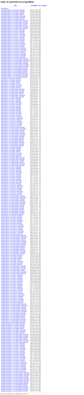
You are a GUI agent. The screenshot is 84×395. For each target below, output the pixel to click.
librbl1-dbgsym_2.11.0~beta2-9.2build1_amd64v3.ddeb (13, 128)
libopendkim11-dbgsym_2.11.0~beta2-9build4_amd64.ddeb (14, 69)
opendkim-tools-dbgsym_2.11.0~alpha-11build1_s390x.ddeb (14, 342)
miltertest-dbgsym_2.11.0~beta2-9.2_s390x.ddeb (12, 233)
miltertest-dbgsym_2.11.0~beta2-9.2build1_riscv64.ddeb (13, 243)
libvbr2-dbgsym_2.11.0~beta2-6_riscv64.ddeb (11, 182)
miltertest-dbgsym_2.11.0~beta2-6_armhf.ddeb (11, 218)
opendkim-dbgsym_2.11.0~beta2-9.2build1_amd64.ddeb (13, 304)
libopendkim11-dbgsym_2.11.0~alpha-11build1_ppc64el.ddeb (15, 26)
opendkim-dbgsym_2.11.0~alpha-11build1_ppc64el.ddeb (13, 272)
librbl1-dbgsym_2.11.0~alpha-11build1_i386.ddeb (12, 93)
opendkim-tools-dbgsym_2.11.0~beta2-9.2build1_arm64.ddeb (14, 375)
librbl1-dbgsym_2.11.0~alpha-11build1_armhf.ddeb (12, 92)
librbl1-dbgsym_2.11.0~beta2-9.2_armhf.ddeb (11, 121)
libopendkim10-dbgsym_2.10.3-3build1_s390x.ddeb (12, 19)
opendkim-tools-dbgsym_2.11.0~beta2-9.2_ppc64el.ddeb (13, 368)
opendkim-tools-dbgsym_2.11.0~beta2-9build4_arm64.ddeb (14, 384)
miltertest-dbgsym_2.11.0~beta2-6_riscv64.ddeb (12, 221)
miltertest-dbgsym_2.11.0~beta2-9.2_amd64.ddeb (12, 224)
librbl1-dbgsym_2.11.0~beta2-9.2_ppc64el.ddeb (11, 122)
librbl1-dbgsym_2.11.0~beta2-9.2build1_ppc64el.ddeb (13, 133)
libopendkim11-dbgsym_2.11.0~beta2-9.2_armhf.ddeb (13, 52)
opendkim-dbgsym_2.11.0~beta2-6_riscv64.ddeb (12, 290)
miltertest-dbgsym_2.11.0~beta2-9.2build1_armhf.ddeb (13, 240)
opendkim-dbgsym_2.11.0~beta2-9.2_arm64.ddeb (12, 296)
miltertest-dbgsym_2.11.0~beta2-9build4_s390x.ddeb (13, 253)
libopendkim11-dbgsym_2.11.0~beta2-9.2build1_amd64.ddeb (14, 58)
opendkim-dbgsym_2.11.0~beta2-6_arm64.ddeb (11, 285)
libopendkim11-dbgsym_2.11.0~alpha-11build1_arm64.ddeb (14, 22)
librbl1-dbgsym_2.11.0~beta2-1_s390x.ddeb (11, 106)
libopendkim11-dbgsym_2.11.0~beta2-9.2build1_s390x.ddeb (14, 67)
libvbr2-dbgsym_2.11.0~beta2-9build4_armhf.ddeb (12, 209)
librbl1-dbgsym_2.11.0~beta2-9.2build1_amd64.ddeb (13, 127)
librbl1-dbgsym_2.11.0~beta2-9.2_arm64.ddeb (11, 119)
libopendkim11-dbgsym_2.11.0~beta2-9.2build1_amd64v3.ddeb (15, 60)
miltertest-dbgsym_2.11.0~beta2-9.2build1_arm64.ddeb (13, 238)
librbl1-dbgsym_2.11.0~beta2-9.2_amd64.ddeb (11, 116)
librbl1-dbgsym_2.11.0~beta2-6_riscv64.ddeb (11, 113)
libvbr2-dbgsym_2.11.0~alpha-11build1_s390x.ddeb (12, 165)
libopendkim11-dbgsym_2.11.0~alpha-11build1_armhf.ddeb (14, 23)
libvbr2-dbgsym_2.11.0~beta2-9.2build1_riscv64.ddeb (13, 203)
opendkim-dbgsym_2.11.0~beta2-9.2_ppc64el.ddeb (12, 299)
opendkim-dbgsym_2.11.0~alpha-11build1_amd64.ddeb (13, 265)
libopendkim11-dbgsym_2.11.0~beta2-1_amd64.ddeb (13, 29)
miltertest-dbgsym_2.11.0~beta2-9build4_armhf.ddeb (13, 249)
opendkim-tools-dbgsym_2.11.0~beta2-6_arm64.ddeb (13, 354)
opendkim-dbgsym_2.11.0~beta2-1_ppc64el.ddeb (12, 279)
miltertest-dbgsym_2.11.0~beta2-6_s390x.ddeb (11, 223)
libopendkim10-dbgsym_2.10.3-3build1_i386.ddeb (12, 14)
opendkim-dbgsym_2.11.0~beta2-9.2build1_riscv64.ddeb (13, 311)
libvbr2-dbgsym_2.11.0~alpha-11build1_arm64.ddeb (12, 159)
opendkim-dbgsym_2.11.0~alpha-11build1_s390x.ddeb (13, 273)
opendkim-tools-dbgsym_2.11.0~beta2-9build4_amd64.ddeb (14, 383)
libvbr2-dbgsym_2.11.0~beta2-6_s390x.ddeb (11, 183)
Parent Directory (4, 8)
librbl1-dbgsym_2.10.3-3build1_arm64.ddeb (11, 80)
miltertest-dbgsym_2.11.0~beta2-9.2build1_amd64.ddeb (13, 235)
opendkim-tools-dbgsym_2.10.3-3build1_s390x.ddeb (13, 333)
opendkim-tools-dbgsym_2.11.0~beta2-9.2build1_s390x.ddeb (14, 381)
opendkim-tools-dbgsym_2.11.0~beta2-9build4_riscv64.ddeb (14, 389)
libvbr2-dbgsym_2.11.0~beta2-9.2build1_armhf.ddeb (13, 200)
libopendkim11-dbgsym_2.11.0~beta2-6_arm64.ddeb (13, 40)
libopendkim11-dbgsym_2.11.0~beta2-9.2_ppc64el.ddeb (13, 54)
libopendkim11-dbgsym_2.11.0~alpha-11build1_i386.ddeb (14, 25)
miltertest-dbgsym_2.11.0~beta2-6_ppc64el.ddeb (12, 220)
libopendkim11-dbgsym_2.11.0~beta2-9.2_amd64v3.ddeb (14, 49)
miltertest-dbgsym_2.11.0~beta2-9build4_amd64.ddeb (13, 246)
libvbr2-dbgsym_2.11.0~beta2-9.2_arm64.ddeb (11, 188)
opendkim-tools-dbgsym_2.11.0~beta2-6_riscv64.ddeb (13, 358)
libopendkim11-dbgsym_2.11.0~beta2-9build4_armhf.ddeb (14, 72)
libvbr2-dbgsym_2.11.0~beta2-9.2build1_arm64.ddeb (13, 198)
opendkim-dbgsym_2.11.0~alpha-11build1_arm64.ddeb (13, 267)
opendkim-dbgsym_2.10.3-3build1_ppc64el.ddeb (12, 262)
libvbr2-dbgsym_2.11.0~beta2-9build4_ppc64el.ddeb (13, 211)
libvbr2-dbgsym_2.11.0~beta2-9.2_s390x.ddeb (11, 194)
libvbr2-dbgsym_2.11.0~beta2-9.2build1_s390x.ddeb (13, 205)
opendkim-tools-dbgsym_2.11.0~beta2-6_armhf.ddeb (13, 355)
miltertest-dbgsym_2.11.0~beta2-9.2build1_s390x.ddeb (13, 244)
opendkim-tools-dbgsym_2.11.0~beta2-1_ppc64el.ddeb (13, 348)
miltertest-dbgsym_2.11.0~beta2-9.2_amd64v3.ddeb (12, 226)
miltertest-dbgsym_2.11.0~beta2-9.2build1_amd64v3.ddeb (14, 237)
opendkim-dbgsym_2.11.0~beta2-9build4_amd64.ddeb (13, 314)
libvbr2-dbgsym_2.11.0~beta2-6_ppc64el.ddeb (11, 180)
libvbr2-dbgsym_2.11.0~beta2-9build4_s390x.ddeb (12, 214)
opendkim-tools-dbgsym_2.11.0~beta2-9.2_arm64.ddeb (13, 364)
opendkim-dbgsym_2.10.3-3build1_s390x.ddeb (11, 264)
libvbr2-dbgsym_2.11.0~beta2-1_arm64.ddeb (11, 168)
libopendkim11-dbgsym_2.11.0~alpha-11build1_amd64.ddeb (14, 20)
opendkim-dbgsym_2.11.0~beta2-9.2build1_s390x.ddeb (13, 313)
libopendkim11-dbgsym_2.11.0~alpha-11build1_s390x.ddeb (14, 28)
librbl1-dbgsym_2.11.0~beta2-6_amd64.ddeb (11, 107)
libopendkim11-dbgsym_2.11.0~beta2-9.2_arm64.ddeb (13, 51)
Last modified (34, 5)
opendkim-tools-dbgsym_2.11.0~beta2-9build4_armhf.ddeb (14, 386)
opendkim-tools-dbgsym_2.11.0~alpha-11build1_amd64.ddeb (14, 334)
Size (40, 5)
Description (44, 5)
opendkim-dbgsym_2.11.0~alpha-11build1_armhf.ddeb (13, 269)
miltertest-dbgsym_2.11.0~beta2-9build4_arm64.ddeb (13, 247)
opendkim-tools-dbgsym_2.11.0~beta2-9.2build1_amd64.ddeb (15, 372)
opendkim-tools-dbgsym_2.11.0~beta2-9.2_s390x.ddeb (13, 371)
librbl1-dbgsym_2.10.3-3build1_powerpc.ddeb (11, 84)
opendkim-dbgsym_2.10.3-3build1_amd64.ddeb (11, 255)
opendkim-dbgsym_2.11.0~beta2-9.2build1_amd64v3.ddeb (14, 305)
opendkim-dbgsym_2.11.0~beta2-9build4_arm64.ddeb (13, 316)
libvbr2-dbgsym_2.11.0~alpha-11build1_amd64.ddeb (13, 157)
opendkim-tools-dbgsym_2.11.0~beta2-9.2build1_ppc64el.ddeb (15, 378)
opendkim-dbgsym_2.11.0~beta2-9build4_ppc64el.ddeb (13, 319)
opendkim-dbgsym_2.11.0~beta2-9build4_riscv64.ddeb (13, 320)
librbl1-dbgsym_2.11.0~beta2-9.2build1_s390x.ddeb (12, 136)
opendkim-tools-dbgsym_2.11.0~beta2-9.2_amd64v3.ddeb (14, 363)
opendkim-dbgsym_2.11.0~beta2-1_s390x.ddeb (11, 282)
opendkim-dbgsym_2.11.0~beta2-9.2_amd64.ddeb (12, 293)
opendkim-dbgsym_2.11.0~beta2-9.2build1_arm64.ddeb (13, 307)
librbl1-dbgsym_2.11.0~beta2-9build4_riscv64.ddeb (12, 144)
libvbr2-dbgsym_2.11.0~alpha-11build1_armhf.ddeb (12, 160)
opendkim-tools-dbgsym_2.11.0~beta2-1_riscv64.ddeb (13, 349)
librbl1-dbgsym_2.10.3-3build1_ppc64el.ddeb (11, 86)
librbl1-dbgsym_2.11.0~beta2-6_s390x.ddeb (11, 115)
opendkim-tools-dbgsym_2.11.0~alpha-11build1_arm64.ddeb (14, 336)
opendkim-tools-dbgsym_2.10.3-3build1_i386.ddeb (12, 328)
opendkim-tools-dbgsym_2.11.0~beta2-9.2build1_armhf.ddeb (14, 377)
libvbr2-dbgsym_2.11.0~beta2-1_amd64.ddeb (11, 166)
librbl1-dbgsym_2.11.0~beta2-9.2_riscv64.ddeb (11, 124)
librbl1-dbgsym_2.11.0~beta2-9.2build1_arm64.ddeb (13, 130)
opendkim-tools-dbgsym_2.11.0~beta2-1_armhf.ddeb (13, 346)
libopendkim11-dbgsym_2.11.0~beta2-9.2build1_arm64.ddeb (14, 61)
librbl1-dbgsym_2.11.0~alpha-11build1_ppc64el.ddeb (13, 95)
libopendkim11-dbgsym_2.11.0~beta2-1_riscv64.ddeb (13, 35)
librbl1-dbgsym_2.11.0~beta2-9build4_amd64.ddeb (12, 137)
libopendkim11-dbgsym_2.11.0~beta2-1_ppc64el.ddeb (13, 34)
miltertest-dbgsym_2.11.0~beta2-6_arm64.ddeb (11, 217)
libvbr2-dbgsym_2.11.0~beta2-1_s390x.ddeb (11, 174)
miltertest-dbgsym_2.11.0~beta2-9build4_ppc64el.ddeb (13, 250)
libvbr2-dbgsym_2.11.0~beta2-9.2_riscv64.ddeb (11, 192)
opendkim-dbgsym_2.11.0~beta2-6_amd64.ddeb (12, 284)
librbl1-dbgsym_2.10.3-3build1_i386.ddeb (10, 83)
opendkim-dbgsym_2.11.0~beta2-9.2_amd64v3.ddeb (12, 294)
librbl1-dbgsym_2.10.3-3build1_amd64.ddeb (11, 78)
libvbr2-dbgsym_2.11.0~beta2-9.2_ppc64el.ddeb (12, 191)
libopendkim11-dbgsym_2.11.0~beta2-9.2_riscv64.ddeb (13, 55)
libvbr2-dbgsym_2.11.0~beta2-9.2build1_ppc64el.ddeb (13, 201)
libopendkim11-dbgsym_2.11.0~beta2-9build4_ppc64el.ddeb (14, 74)
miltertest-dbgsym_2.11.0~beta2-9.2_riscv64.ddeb (12, 232)
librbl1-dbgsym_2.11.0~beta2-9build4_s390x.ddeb (12, 145)
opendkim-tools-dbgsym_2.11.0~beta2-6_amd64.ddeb (13, 352)
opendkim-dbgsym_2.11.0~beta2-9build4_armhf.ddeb (13, 317)
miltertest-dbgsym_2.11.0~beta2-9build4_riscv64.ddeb (13, 252)
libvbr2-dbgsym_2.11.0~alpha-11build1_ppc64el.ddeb (13, 163)
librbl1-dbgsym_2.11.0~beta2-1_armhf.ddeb (11, 101)
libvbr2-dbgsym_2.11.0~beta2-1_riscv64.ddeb (11, 173)
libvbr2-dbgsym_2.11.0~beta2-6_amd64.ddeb (11, 176)
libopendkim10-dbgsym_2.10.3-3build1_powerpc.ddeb (13, 16)
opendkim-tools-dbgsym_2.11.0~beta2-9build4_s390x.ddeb (14, 390)
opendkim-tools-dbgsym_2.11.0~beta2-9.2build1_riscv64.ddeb (15, 380)
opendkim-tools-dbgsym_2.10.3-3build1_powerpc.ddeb (13, 329)
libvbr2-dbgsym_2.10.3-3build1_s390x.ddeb (11, 156)
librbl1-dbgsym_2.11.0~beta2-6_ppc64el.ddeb (11, 112)
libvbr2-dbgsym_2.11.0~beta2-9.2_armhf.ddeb (11, 189)
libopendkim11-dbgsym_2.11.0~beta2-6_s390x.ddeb (12, 46)
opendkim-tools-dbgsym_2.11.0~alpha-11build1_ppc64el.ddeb (15, 340)
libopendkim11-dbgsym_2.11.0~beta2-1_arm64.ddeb (13, 31)
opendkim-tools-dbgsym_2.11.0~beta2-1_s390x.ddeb (13, 351)
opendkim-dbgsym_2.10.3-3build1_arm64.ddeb (11, 256)
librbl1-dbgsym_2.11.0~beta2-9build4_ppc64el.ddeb (12, 142)
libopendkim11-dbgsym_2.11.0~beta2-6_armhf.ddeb (12, 42)
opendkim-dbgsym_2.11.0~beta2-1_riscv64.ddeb (12, 281)
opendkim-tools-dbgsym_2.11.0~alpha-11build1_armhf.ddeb (14, 337)
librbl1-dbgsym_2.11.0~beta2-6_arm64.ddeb (11, 109)
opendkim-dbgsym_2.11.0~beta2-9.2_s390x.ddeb (12, 302)
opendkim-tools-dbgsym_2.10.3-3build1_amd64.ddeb (13, 323)
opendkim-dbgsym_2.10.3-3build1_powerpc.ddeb (12, 261)
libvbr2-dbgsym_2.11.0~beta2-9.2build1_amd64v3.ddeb (13, 197)
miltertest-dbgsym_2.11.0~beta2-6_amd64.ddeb (11, 215)
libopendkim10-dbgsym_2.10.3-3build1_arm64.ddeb (12, 11)
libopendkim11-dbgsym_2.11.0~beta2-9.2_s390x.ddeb (13, 57)
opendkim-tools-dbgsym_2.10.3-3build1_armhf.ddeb (13, 326)
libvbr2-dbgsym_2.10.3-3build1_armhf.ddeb (11, 150)
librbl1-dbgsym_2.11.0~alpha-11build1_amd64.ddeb (12, 89)
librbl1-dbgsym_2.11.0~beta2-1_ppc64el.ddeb (11, 102)
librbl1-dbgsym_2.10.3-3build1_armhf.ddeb (11, 81)
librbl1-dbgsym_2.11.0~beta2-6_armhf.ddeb (11, 110)
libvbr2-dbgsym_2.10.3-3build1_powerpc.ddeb (11, 153)
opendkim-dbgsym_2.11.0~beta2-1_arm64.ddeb (11, 276)
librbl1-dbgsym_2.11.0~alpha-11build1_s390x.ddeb (12, 96)
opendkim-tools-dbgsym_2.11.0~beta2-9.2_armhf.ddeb (13, 366)
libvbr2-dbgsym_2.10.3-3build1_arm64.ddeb (11, 148)
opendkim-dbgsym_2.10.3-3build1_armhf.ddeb (11, 258)
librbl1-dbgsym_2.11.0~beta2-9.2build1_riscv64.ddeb (13, 134)
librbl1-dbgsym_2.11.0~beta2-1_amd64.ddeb (11, 98)
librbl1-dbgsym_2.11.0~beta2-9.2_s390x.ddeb (11, 125)
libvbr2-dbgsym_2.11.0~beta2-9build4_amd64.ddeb (12, 206)
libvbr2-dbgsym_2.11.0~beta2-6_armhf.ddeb (11, 179)
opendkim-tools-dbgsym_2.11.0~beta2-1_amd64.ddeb (13, 343)
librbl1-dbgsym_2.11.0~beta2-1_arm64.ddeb (11, 99)
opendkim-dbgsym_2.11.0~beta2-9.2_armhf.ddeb (12, 297)
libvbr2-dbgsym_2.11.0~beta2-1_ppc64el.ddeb (11, 171)
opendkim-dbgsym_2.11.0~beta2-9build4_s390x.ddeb (13, 322)
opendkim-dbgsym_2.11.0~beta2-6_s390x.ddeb (11, 291)
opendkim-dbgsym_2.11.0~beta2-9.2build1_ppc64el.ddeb (14, 310)
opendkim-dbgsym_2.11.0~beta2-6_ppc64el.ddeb (12, 288)
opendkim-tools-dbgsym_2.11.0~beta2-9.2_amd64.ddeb (13, 361)
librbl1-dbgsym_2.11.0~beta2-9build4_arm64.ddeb (12, 139)
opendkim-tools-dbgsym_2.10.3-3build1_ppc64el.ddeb (13, 331)
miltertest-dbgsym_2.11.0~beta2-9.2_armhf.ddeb (12, 229)
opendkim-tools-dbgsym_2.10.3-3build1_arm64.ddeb (13, 325)
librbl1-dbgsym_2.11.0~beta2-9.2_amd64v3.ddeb (12, 118)
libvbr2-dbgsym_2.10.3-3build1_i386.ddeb (10, 151)
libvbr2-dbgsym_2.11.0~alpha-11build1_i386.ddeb (12, 162)
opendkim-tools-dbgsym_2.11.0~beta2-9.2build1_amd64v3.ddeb (15, 374)
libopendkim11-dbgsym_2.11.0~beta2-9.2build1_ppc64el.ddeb (15, 64)
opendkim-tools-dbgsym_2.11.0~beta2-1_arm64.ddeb (13, 345)
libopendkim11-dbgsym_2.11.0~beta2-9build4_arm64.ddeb (14, 70)
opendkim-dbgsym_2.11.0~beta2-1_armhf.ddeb (11, 278)
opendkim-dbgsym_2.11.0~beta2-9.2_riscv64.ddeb (12, 301)
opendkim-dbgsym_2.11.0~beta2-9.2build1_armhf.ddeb (13, 308)
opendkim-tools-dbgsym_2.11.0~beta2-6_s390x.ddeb (13, 360)
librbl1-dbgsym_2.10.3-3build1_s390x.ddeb (11, 87)
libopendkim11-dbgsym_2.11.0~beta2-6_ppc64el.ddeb (13, 43)
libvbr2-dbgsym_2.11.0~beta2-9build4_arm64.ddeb (12, 208)
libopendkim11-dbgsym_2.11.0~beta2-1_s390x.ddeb (12, 37)
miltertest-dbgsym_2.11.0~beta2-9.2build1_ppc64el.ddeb (13, 241)
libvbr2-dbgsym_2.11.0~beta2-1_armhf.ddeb (11, 169)
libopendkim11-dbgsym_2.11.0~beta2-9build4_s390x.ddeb (14, 77)
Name (15, 5)
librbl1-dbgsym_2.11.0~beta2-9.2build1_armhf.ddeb (12, 131)
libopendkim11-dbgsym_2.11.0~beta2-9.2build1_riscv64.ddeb (15, 66)
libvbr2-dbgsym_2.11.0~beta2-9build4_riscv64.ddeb (12, 212)
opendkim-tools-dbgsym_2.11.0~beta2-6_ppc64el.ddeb (13, 357)
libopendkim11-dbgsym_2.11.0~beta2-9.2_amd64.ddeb (13, 48)
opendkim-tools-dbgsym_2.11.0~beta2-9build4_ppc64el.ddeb (14, 387)
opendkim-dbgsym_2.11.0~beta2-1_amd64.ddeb (12, 275)
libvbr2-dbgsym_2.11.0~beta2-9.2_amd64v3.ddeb (12, 186)
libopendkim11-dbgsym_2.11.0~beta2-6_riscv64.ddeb (13, 45)
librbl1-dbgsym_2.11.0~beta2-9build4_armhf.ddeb (12, 141)
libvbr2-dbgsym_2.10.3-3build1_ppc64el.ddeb (11, 154)
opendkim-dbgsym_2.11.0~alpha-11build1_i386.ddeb (13, 270)
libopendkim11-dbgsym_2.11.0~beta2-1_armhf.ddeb (12, 32)
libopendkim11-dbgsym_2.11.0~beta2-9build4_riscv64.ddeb (14, 75)
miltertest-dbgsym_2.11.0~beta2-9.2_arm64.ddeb (12, 227)
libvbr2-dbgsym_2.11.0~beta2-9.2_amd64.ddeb (11, 185)
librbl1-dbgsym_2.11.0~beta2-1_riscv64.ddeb (11, 104)
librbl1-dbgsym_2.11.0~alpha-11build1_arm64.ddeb (12, 90)
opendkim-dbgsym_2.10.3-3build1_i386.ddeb (11, 259)
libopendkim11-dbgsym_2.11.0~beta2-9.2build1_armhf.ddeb (14, 63)
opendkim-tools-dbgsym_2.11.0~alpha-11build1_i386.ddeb (14, 339)
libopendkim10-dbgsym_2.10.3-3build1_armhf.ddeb (12, 13)
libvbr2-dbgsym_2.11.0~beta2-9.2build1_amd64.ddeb (13, 195)
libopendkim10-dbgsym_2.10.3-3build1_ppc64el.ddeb (13, 17)
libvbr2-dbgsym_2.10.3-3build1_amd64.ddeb (11, 147)
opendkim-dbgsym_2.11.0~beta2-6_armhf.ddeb (11, 287)
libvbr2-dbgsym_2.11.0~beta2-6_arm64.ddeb (11, 177)
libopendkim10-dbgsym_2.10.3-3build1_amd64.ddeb (13, 10)
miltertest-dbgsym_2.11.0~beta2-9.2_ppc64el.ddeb (12, 230)
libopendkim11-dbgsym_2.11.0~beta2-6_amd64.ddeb (13, 38)
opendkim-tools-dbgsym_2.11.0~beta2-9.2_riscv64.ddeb (13, 369)
